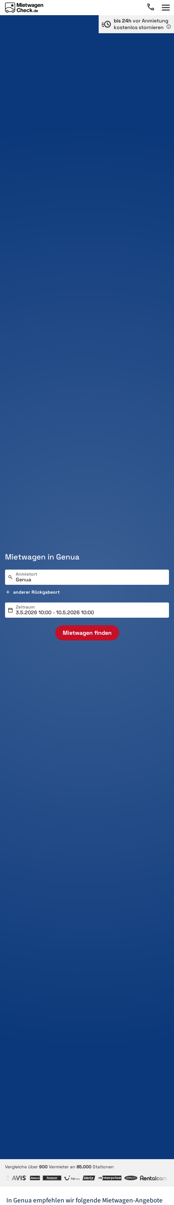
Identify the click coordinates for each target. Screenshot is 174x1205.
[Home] (24, 8)
